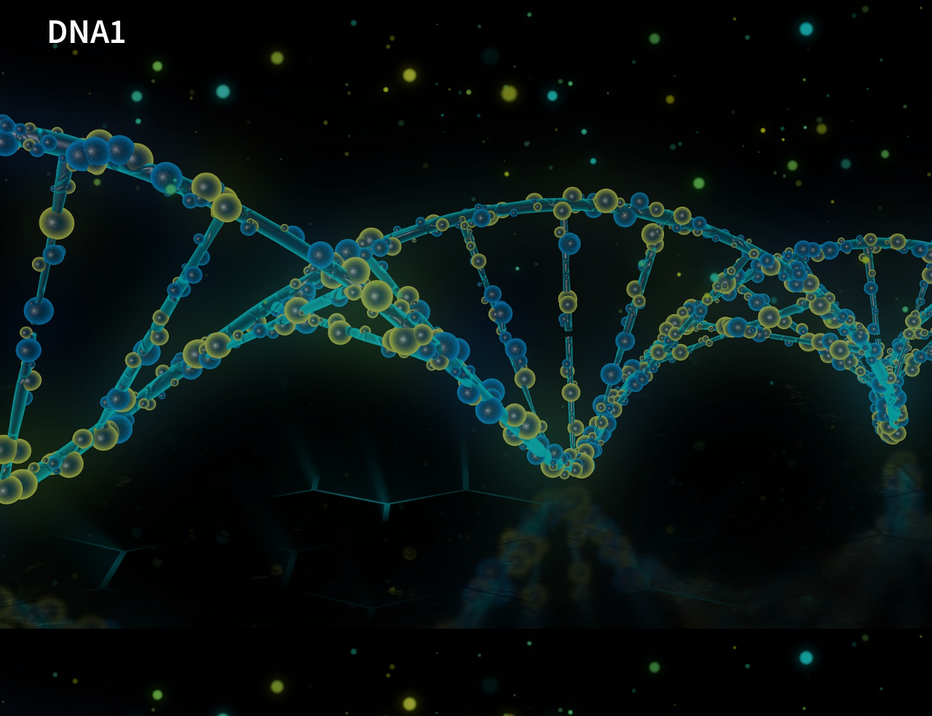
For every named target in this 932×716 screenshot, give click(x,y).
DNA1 (87, 32)
